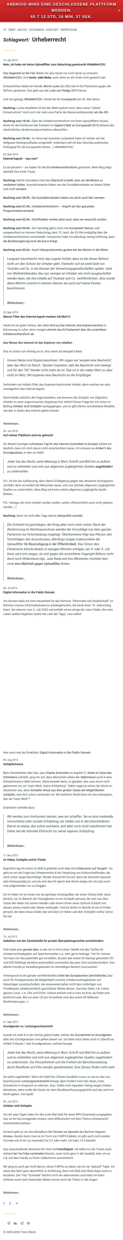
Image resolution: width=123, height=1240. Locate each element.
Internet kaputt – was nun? (20, 158)
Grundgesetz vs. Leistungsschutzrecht (28, 1026)
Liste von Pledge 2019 (63, 90)
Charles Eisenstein (57, 772)
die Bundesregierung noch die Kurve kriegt (30, 241)
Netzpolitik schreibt (70, 515)
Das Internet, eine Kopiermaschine (81, 325)
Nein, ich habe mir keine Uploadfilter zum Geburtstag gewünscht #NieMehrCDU (54, 64)
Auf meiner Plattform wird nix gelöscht (28, 435)
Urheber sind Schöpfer (27, 406)
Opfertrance (88, 777)
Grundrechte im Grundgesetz (93, 1035)
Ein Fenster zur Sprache (63, 1131)
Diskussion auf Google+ (92, 868)
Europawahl (69, 99)
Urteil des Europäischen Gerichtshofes (82, 975)
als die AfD (101, 112)
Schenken (37, 29)
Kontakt (52, 29)
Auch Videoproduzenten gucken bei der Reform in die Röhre (70, 250)
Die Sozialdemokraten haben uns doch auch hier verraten (68, 198)
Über (12, 29)
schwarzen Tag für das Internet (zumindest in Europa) (63, 444)
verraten (21, 189)
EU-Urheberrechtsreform (62, 167)
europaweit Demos (81, 228)
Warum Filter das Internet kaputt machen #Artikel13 (36, 316)
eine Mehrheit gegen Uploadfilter (37, 564)
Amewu (8, 1136)
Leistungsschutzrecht (35, 1081)
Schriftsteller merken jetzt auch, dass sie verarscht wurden (69, 219)
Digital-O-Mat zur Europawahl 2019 (76, 125)
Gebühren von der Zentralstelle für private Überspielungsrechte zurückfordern (53, 940)
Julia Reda (44, 77)
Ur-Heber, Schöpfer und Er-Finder (24, 859)
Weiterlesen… (16, 303)
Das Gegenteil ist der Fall (19, 73)
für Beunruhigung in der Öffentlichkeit (50, 544)
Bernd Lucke (51, 86)
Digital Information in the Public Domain (29, 592)
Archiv (23, 29)
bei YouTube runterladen (29, 1153)
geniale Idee (30, 949)
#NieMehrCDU (12, 77)
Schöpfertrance (13, 764)
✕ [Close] (119, 10)
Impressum (69, 29)
